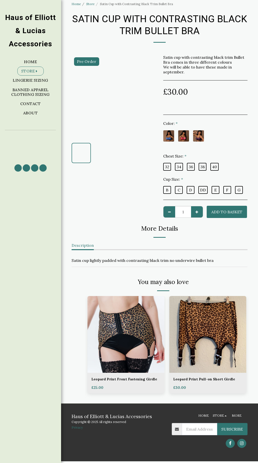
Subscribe (232, 430)
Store (90, 4)
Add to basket (226, 211)
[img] (125, 334)
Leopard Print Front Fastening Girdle (121, 382)
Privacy (77, 429)
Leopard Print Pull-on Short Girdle (201, 382)
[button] (30, 145)
